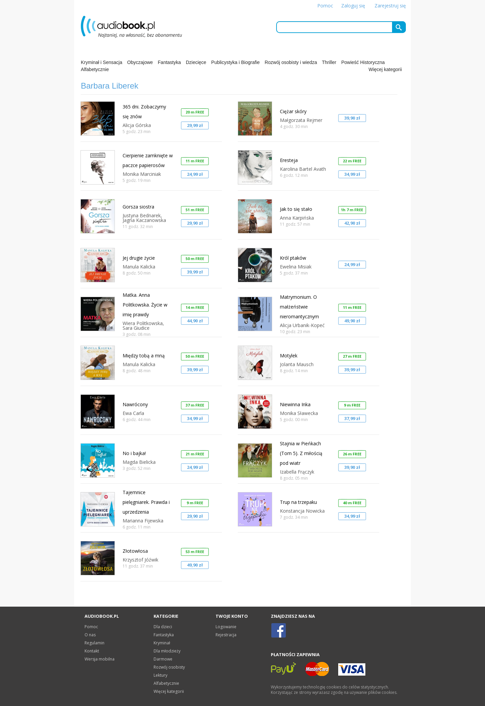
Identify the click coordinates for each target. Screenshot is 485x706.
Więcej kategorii (385, 69)
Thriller (329, 62)
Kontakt (92, 651)
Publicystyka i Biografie (235, 62)
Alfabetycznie (95, 69)
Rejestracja (226, 635)
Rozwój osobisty (169, 667)
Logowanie (226, 627)
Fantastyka (169, 62)
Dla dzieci (163, 627)
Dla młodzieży (167, 651)
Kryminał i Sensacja (101, 62)
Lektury (160, 675)
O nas (90, 635)
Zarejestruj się (390, 5)
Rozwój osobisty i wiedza (291, 62)
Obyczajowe (140, 62)
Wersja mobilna (100, 659)
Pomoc (325, 5)
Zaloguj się (353, 5)
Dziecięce (196, 62)
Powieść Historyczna (363, 62)
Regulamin (94, 643)
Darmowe (163, 659)
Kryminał (162, 643)
